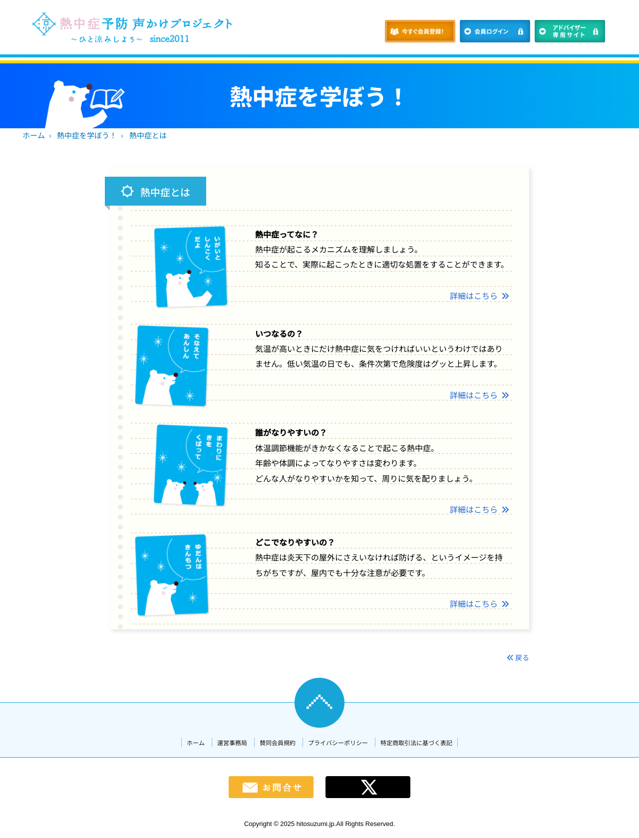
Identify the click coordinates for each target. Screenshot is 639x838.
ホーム (33, 135)
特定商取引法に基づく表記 (416, 742)
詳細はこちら (479, 295)
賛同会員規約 (278, 742)
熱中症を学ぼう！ (87, 135)
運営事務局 (232, 742)
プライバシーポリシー (338, 742)
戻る (518, 657)
